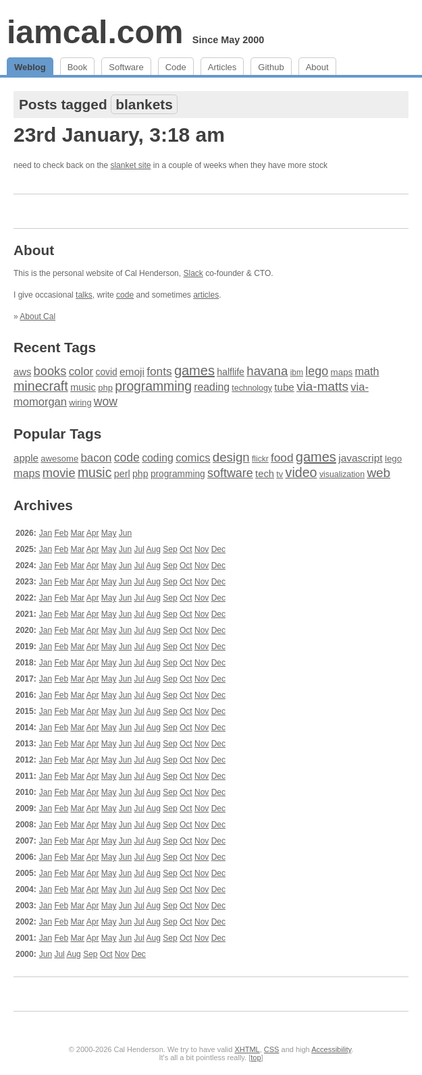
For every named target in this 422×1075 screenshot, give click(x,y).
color (81, 371)
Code (175, 67)
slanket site (130, 165)
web (378, 473)
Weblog (30, 67)
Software (126, 67)
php (105, 388)
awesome (59, 458)
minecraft (41, 386)
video (301, 472)
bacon (95, 457)
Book (78, 67)
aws (22, 371)
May (109, 533)
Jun (125, 533)
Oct (186, 549)
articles (206, 295)
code (125, 295)
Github (271, 67)
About (317, 67)
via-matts (322, 386)
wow (105, 401)
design (231, 457)
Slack (193, 273)
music (83, 387)
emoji (132, 371)
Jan (45, 533)
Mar (77, 533)
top (255, 1057)
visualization (342, 474)
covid (106, 372)
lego (316, 371)
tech (264, 473)
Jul (139, 549)
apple (26, 458)
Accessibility (331, 1049)
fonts (159, 371)
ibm (296, 372)
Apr (92, 533)
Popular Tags (57, 433)
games (194, 370)
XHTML (246, 1049)
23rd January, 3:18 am (119, 134)
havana (267, 371)
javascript (360, 458)
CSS (272, 1049)
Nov (201, 549)
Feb (61, 533)
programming (153, 386)
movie (59, 473)
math (367, 371)
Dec (218, 549)
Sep (170, 549)
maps (342, 372)
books (50, 371)
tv (279, 474)
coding (158, 458)
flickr (260, 459)
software (230, 473)
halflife (230, 371)
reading (212, 387)
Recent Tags (55, 347)
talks (84, 295)
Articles (222, 67)
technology (252, 388)
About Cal (37, 316)
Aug (154, 549)
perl (122, 473)
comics (193, 457)
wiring (80, 403)
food (282, 457)
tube (284, 387)
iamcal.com (95, 32)
